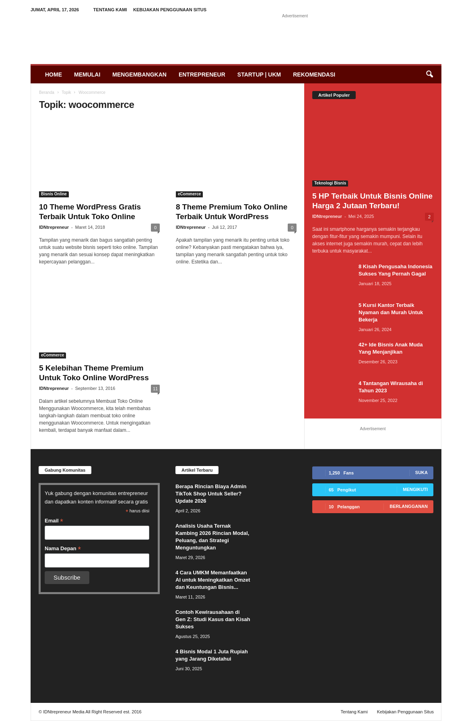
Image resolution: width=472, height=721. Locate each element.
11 (155, 388)
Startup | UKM (259, 74)
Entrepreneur (202, 74)
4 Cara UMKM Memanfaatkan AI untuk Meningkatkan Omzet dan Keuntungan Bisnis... (212, 580)
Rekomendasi (314, 74)
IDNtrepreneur (54, 227)
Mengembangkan (139, 74)
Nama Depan (63, 548)
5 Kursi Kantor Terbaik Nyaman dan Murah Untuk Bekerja (391, 312)
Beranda (46, 92)
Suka (421, 472)
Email (54, 520)
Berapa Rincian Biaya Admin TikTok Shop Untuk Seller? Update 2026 (211, 493)
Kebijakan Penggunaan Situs (169, 9)
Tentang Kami (110, 9)
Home (53, 74)
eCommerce (189, 194)
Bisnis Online (54, 194)
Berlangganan (409, 506)
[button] (429, 74)
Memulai (87, 74)
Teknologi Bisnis (330, 183)
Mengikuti (415, 489)
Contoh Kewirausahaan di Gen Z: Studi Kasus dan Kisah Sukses (212, 619)
